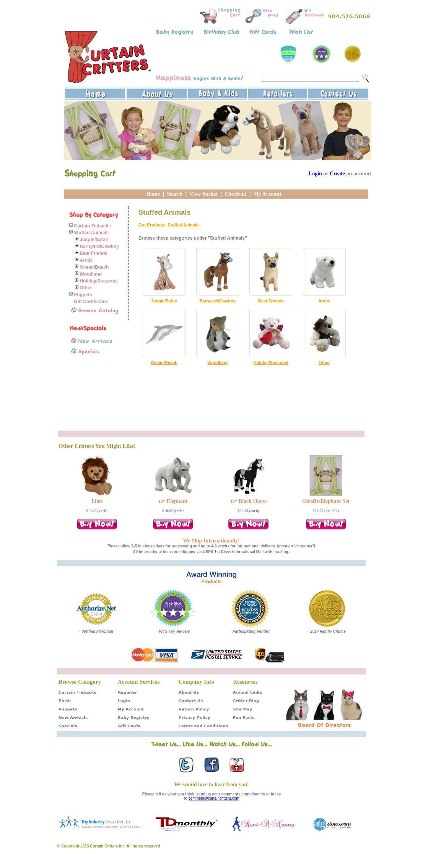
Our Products (151, 224)
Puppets (83, 294)
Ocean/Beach (94, 267)
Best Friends (93, 253)
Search (174, 194)
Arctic (86, 260)
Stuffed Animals (91, 232)
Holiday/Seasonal (98, 281)
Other (86, 288)
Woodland (91, 274)
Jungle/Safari (94, 239)
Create (337, 173)
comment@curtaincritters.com (214, 798)
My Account (267, 194)
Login (315, 173)
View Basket (203, 194)
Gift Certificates (91, 301)
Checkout (236, 194)
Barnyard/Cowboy (99, 246)
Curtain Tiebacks (92, 226)
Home (153, 194)
